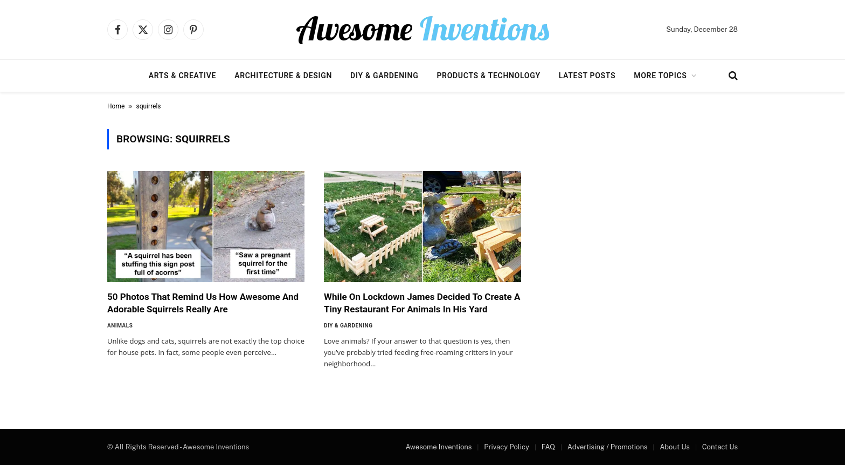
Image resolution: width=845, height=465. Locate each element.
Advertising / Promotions (607, 447)
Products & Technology (488, 75)
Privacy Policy (506, 447)
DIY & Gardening (384, 75)
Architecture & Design (283, 75)
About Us (675, 447)
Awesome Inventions (438, 447)
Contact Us (720, 447)
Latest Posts (587, 75)
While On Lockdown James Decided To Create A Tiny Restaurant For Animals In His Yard (422, 302)
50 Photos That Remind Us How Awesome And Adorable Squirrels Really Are (203, 302)
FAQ (548, 447)
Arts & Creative (182, 75)
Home (115, 106)
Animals (120, 326)
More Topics (660, 75)
